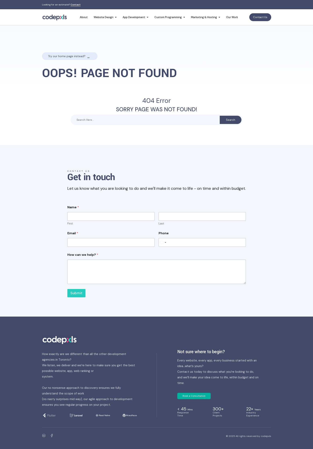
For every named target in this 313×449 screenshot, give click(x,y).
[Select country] (163, 242)
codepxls (266, 436)
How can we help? (82, 255)
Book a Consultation (194, 395)
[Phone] (202, 242)
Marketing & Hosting (204, 17)
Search (230, 120)
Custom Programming (168, 17)
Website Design (103, 17)
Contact (76, 4)
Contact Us (260, 17)
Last (161, 223)
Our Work (232, 17)
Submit (76, 293)
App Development (134, 17)
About (84, 17)
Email (72, 233)
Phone (164, 233)
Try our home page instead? (66, 56)
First (70, 223)
